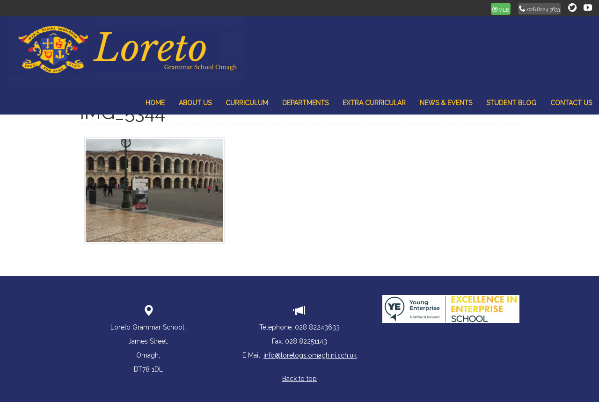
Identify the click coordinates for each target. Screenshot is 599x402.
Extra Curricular (374, 103)
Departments (305, 103)
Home (155, 103)
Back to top (299, 378)
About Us (195, 103)
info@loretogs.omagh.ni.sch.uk (310, 355)
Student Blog (511, 103)
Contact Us (571, 103)
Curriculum (247, 103)
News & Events (446, 103)
